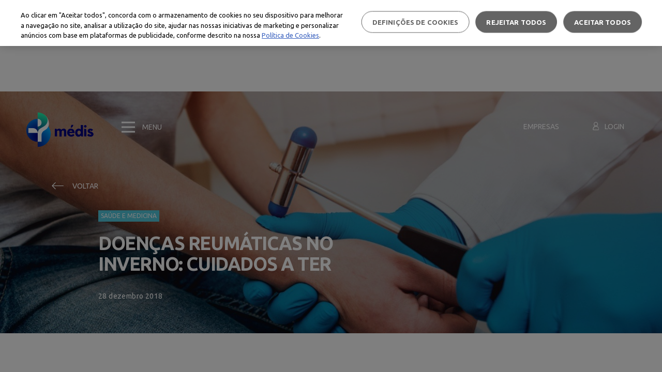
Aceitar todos (602, 21)
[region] (331, 23)
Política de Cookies (290, 35)
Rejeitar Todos (516, 21)
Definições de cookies (415, 21)
